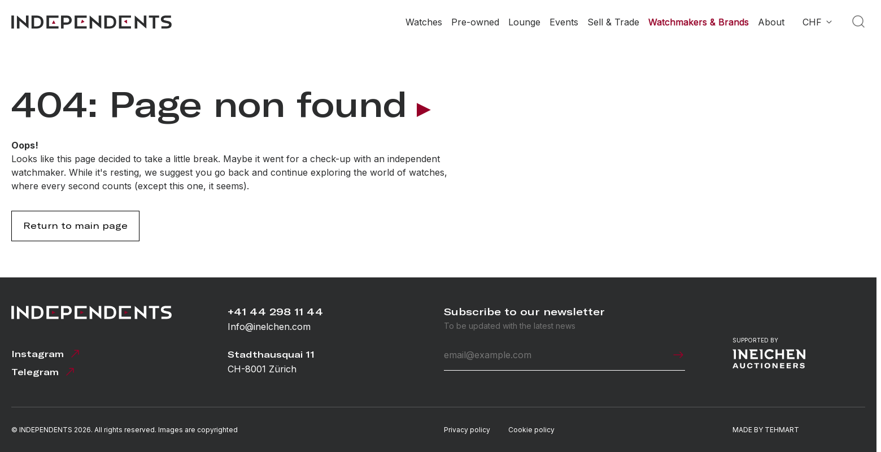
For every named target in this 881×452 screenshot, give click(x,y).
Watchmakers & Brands (698, 22)
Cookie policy (531, 429)
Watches (423, 22)
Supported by (768, 352)
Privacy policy (467, 429)
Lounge (524, 22)
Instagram (46, 353)
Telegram (44, 372)
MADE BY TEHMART (765, 429)
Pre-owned (475, 22)
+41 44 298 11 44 (275, 312)
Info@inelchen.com (269, 326)
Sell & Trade (613, 22)
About (771, 22)
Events (563, 22)
